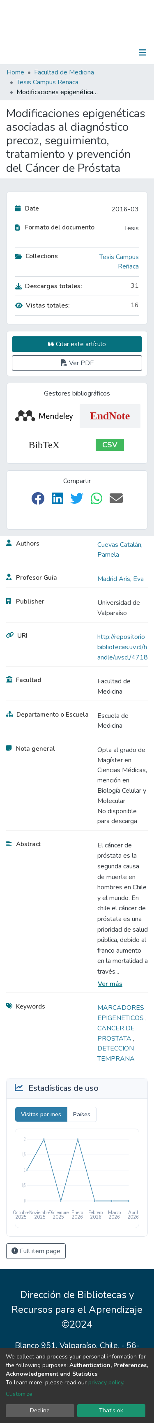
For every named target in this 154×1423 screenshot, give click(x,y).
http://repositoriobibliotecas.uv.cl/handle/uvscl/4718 (122, 647)
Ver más (110, 983)
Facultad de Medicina (64, 72)
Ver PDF (77, 363)
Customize (19, 1394)
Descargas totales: (48, 286)
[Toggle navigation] (142, 52)
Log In (117, 52)
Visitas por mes (41, 1114)
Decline (40, 1410)
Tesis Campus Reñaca (47, 82)
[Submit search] (100, 53)
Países (81, 1114)
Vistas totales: (42, 305)
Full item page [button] (35, 1251)
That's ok (111, 1410)
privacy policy (105, 1382)
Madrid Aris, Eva (120, 578)
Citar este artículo (77, 344)
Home (15, 72)
